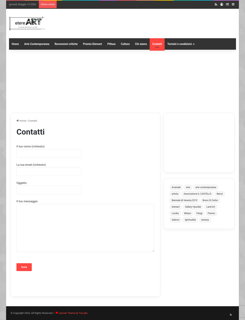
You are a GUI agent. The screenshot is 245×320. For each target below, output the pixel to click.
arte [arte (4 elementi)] (188, 187)
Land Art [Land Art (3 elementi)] (210, 206)
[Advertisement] (122, 80)
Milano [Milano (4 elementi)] (187, 213)
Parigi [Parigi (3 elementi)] (199, 213)
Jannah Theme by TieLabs (73, 313)
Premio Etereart (92, 43)
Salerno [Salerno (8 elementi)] (175, 219)
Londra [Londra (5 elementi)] (175, 213)
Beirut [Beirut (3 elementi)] (220, 193)
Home (15, 43)
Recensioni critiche (66, 43)
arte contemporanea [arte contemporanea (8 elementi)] (205, 187)
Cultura (125, 43)
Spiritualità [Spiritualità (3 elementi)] (190, 219)
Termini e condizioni (179, 43)
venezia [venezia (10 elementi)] (205, 219)
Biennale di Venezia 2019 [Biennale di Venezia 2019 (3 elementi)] (184, 200)
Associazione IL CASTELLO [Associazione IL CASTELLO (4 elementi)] (197, 193)
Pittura (111, 43)
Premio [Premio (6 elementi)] (211, 213)
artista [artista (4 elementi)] (175, 193)
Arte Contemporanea (36, 43)
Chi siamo (141, 43)
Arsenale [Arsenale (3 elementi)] (176, 187)
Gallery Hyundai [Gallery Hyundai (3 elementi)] (193, 206)
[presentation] (45, 283)
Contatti (157, 43)
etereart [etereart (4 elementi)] (176, 206)
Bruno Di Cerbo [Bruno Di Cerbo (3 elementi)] (210, 200)
